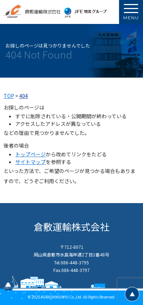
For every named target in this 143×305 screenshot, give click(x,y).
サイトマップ (30, 161)
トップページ (30, 154)
